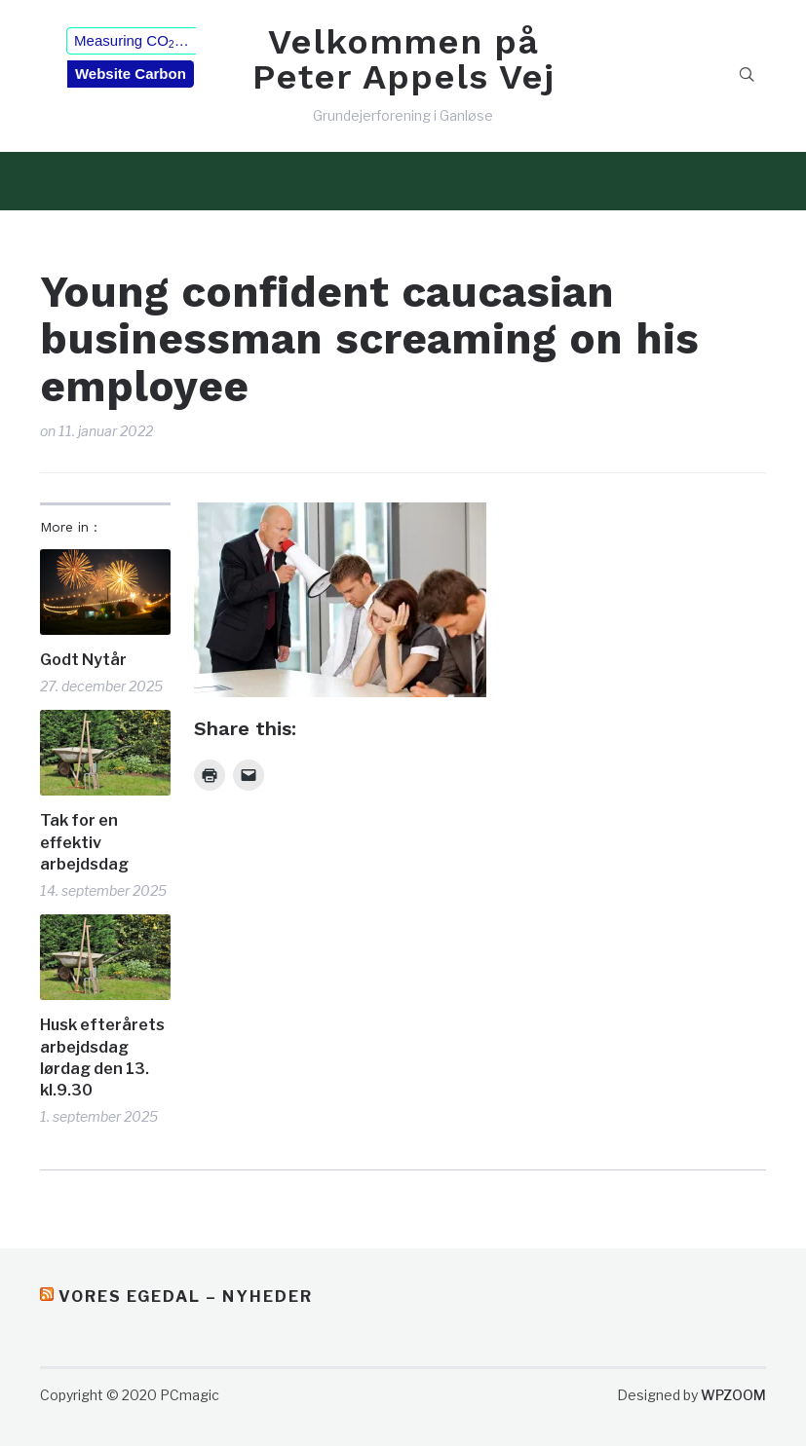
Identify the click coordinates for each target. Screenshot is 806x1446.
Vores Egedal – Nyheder (185, 1296)
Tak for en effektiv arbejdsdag (84, 842)
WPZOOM (733, 1395)
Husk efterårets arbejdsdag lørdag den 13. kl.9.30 (102, 1057)
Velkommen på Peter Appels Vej (403, 59)
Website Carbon (130, 73)
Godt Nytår (83, 659)
